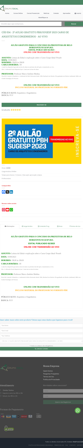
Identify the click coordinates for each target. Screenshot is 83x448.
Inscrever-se (41, 105)
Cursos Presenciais (33, 13)
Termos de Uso (75, 226)
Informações (9, 226)
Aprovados (66, 13)
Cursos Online (18, 13)
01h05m (13, 171)
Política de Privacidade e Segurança (41, 445)
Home (7, 13)
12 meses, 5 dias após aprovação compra (28, 175)
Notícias (46, 13)
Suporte (79, 445)
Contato (56, 13)
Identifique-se (43, 17)
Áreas (59, 226)
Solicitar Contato (41, 349)
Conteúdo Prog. (43, 226)
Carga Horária (27, 226)
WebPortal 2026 (78, 442)
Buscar (73, 24)
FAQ (66, 445)
